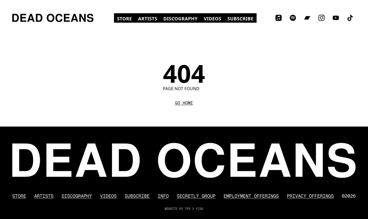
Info (163, 196)
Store (126, 18)
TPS (188, 209)
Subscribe (240, 19)
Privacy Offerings (310, 196)
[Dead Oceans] (53, 18)
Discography (180, 19)
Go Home (184, 103)
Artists (147, 19)
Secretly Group (196, 196)
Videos (214, 18)
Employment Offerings (251, 196)
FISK (199, 209)
